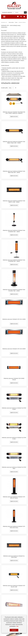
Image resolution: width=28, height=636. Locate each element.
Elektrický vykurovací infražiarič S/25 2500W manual (14, 379)
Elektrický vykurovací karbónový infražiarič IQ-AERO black (14, 556)
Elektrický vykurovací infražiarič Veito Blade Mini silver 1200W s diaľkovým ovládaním (14, 112)
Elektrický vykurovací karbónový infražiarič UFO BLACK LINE (14, 586)
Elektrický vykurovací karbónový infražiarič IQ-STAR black (14, 468)
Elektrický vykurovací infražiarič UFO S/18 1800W (14, 348)
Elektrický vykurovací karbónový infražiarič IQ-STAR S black (14, 408)
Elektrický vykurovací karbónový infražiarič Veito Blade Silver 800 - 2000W (14, 172)
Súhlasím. (14, 630)
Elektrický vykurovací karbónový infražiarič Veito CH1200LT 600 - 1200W (14, 290)
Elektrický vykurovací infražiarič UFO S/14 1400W (14, 319)
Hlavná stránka (11, 22)
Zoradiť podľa (4, 87)
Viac (17, 626)
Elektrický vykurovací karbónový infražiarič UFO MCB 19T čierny (14, 497)
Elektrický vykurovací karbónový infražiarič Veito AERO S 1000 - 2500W (14, 201)
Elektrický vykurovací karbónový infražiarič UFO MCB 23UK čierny (14, 527)
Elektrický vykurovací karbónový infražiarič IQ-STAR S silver (14, 438)
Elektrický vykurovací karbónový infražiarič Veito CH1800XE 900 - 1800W (14, 231)
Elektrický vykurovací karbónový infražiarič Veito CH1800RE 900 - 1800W (14, 260)
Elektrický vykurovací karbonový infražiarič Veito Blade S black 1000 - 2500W (14, 142)
